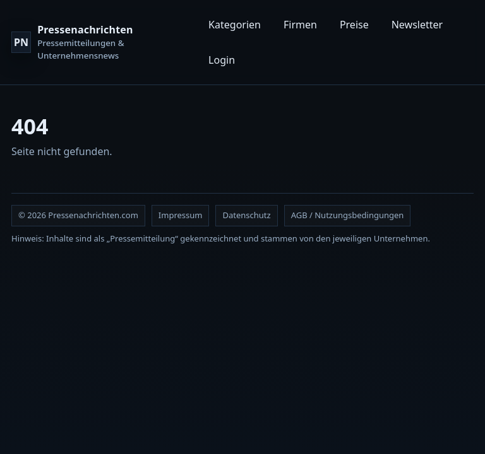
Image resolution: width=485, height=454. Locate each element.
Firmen (300, 25)
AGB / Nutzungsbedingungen (347, 215)
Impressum (181, 215)
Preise (354, 25)
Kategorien (234, 25)
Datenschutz (246, 215)
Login (221, 60)
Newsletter (417, 25)
